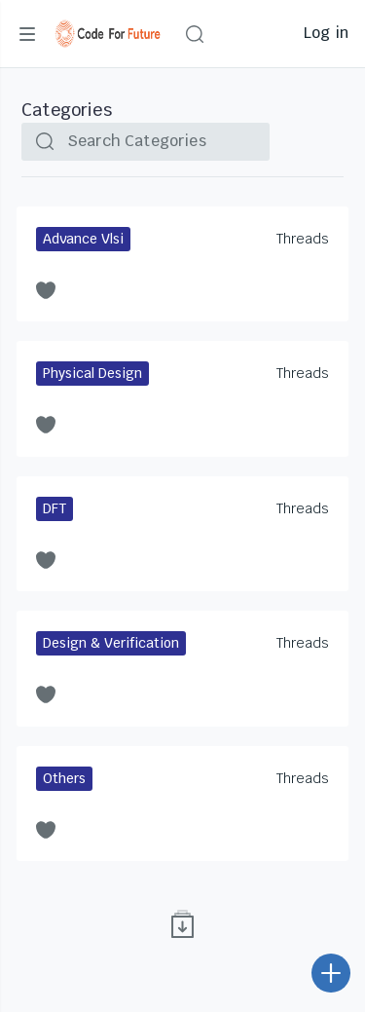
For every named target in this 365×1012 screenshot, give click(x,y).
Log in (326, 32)
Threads (302, 238)
